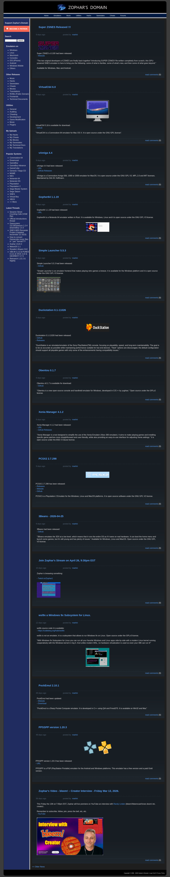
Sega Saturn (15, 191)
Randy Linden (119, 804)
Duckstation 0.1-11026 (52, 310)
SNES (12, 194)
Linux (12, 53)
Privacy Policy (161, 873)
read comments (151, 75)
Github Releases (45, 171)
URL (40, 168)
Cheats (112, 16)
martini (75, 35)
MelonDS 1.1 (15, 247)
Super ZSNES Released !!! (55, 27)
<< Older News (38, 867)
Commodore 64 (16, 158)
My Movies (14, 140)
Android (13, 63)
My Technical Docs (17, 145)
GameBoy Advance (18, 166)
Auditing (13, 112)
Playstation (14, 184)
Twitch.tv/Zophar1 (45, 578)
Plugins (13, 125)
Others (12, 68)
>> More (13, 202)
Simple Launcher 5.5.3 (52, 250)
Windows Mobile (16, 66)
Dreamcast (14, 160)
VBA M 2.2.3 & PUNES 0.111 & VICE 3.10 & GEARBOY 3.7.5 (19, 254)
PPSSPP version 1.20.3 (53, 727)
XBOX (12, 199)
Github (39, 128)
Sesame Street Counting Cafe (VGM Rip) (18, 214)
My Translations (16, 148)
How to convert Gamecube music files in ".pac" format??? (19, 239)
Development (15, 117)
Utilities (78, 16)
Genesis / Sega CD (18, 171)
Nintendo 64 (15, 179)
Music (68, 16)
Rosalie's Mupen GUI (19, 249)
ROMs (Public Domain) (19, 94)
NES (12, 176)
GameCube (14, 168)
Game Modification (17, 120)
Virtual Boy (14, 197)
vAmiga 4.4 (45, 152)
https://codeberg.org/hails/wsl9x (51, 631)
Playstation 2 (15, 186)
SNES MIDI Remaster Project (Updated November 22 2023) (19, 232)
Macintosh (14, 55)
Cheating (13, 114)
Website (41, 56)
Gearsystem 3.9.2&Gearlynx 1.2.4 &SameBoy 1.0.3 (18, 225)
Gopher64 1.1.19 (49, 196)
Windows (13, 50)
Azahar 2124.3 (16, 244)
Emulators (57, 16)
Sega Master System (18, 189)
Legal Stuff (152, 873)
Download (42, 703)
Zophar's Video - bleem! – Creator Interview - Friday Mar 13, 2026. (79, 790)
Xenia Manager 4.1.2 (51, 411)
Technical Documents (19, 99)
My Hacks (14, 135)
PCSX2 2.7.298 (48, 458)
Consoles (14, 58)
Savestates (100, 16)
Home (46, 16)
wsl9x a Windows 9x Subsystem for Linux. (65, 615)
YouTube (41, 814)
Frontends (14, 97)
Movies (13, 89)
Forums (123, 16)
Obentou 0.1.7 (47, 370)
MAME (12, 173)
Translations (15, 91)
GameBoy (14, 163)
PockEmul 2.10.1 (49, 685)
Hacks (89, 16)
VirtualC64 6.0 (47, 87)
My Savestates (16, 143)
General (13, 109)
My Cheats (14, 137)
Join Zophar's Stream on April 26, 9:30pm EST (67, 560)
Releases (41, 340)
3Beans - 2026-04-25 (51, 516)
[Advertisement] (143, 38)
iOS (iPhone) (15, 61)
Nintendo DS (15, 181)
